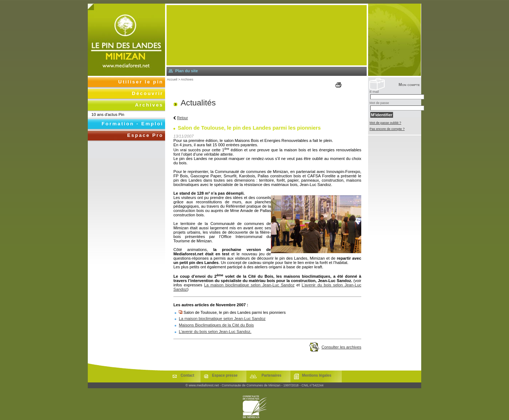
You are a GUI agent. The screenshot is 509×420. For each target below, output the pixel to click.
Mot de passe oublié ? (385, 123)
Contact (187, 375)
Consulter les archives (341, 347)
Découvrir (147, 93)
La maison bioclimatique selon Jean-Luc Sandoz (249, 285)
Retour (182, 118)
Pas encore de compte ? (387, 129)
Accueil (172, 79)
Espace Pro (145, 135)
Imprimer (342, 85)
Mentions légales (316, 375)
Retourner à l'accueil (126, 40)
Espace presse (225, 375)
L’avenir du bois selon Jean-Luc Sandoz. (215, 331)
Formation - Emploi (132, 123)
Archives (187, 79)
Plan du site (186, 71)
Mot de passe (379, 103)
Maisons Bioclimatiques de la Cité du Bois (216, 325)
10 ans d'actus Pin (107, 114)
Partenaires (271, 375)
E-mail (374, 92)
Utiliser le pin (140, 82)
